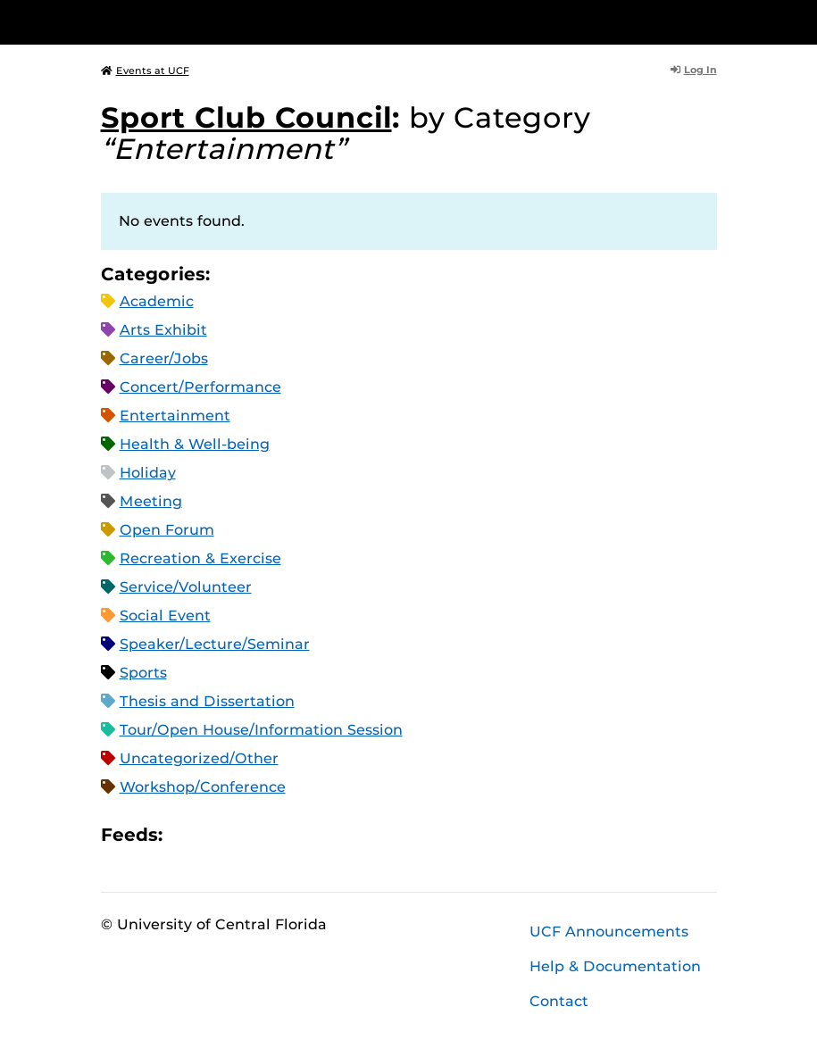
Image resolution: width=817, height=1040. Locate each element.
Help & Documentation (615, 966)
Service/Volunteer (186, 586)
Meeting (151, 501)
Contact (558, 1001)
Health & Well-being (195, 444)
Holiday (148, 472)
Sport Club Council (246, 117)
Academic (157, 301)
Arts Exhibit (163, 329)
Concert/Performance (200, 387)
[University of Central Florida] (220, 22)
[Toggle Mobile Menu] (712, 21)
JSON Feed (307, 834)
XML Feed (277, 834)
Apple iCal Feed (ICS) (186, 834)
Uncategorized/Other (199, 758)
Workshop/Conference (203, 786)
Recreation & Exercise (200, 558)
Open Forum (167, 529)
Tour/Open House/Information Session (261, 729)
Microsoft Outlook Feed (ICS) (216, 834)
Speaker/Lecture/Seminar (215, 644)
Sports (143, 672)
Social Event (165, 615)
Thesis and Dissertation (207, 701)
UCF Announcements (608, 931)
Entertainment (175, 415)
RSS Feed (246, 834)
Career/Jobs (164, 358)
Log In (694, 69)
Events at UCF (145, 70)
